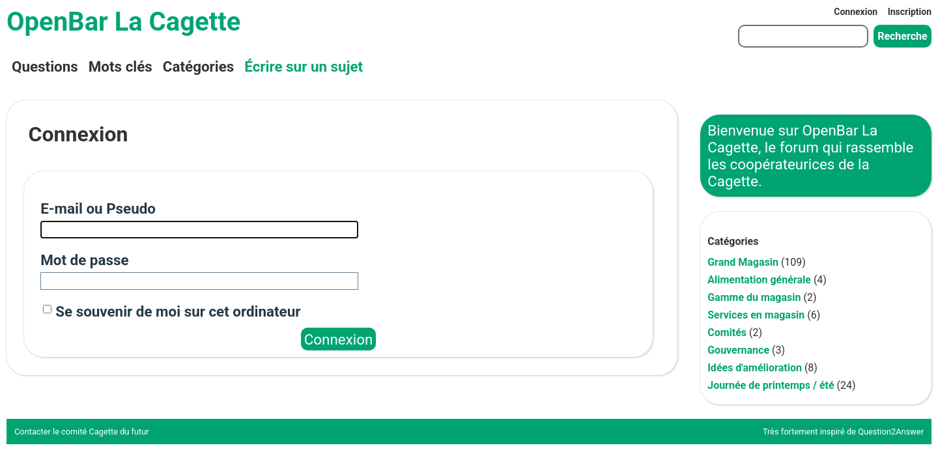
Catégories (198, 66)
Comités (726, 332)
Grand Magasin (742, 262)
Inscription (909, 12)
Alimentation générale (759, 280)
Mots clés (120, 66)
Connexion (855, 12)
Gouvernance (738, 350)
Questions (45, 66)
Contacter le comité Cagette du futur (81, 431)
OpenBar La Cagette (123, 22)
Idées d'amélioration (754, 368)
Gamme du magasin (754, 297)
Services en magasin (755, 315)
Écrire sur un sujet (303, 66)
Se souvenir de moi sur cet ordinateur (177, 311)
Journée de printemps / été (770, 385)
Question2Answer (891, 431)
